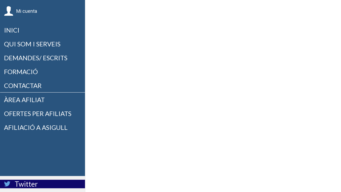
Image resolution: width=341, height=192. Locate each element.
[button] (20, 11)
